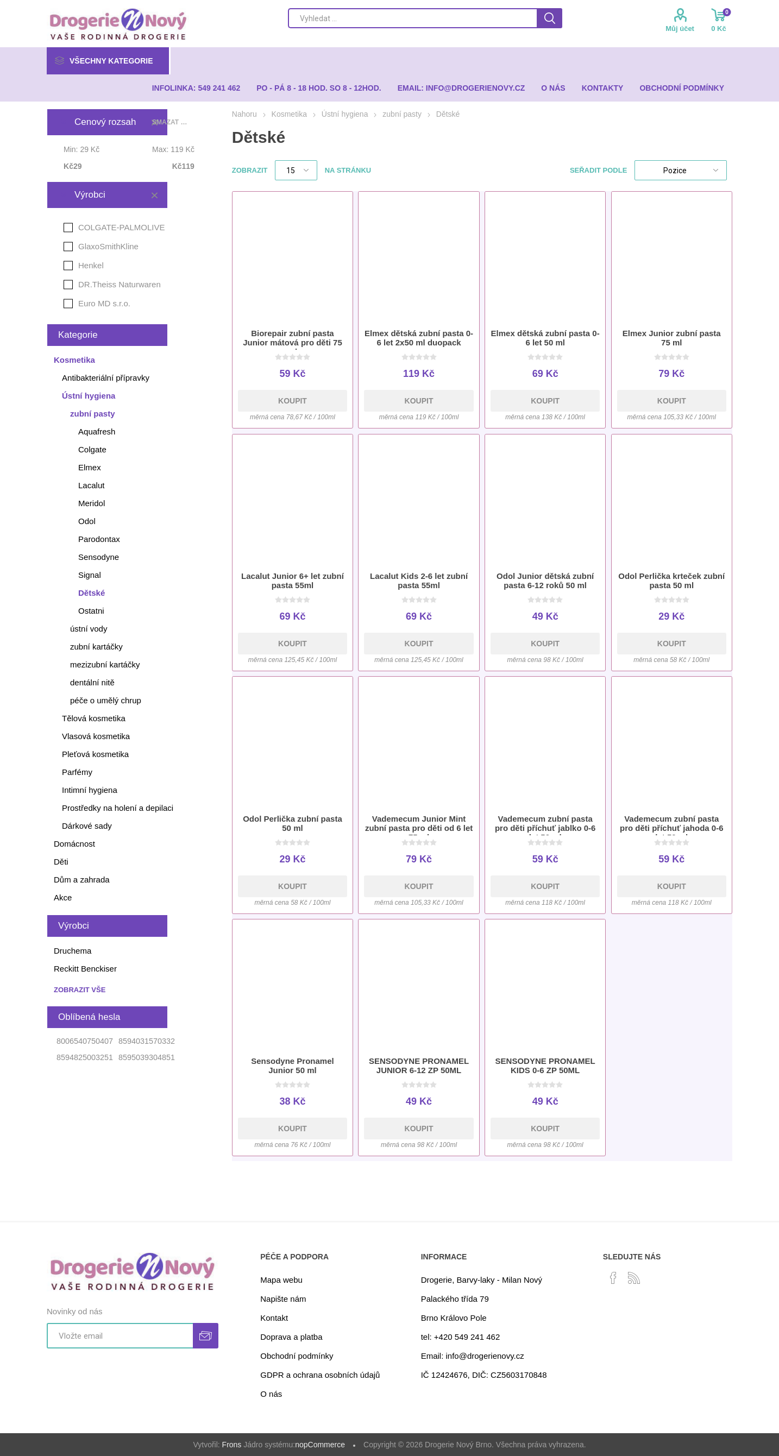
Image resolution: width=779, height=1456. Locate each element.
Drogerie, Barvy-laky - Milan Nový (481, 1279)
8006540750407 (84, 1041)
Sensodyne (98, 557)
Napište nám (283, 1298)
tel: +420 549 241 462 (460, 1336)
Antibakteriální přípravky (105, 377)
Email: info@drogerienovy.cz (472, 1355)
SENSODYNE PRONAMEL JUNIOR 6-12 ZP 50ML (419, 1065)
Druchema (72, 950)
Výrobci (89, 195)
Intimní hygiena (89, 790)
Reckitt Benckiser (85, 968)
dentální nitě (92, 682)
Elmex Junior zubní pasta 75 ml (672, 338)
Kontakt (274, 1317)
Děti (61, 861)
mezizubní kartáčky (105, 664)
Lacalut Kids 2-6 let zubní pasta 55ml (419, 580)
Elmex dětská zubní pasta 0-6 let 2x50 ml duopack (419, 338)
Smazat (154, 195)
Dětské (91, 592)
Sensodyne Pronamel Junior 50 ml (292, 1065)
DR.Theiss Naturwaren (119, 284)
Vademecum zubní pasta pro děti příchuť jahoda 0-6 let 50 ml (672, 828)
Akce (63, 897)
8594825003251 (84, 1057)
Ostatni (91, 610)
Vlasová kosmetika (96, 736)
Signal (89, 574)
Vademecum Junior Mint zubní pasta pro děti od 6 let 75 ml (419, 828)
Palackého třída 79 (455, 1298)
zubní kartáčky (96, 646)
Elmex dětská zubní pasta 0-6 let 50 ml (545, 338)
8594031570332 (146, 1041)
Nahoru (244, 114)
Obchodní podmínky (296, 1355)
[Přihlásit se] (119, 1335)
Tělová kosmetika (93, 718)
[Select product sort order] (680, 170)
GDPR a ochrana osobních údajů (320, 1374)
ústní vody (88, 628)
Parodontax (99, 539)
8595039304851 (146, 1057)
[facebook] (613, 1278)
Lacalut (91, 485)
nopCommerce (320, 1444)
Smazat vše (171, 122)
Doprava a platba (291, 1336)
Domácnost (74, 843)
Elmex (89, 467)
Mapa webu (281, 1279)
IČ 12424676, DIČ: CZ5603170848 (484, 1374)
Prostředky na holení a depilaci (117, 807)
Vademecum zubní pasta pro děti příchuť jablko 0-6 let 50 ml (545, 828)
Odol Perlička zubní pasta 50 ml (292, 823)
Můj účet (679, 28)
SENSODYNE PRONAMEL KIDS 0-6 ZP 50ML (545, 1065)
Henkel (91, 265)
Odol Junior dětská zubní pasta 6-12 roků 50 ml (545, 580)
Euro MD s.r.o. (104, 303)
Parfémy (77, 772)
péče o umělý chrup (105, 700)
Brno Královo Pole (454, 1317)
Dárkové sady (87, 825)
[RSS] (634, 1278)
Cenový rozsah (105, 122)
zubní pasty (92, 413)
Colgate (92, 449)
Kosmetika (74, 359)
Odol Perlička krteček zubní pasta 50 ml (671, 580)
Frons (232, 1444)
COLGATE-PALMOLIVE (121, 227)
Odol (87, 521)
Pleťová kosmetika (95, 754)
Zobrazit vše (79, 990)
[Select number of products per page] (296, 170)
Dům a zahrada (82, 879)
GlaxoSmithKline (108, 246)
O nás (271, 1393)
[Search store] (412, 18)
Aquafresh (96, 431)
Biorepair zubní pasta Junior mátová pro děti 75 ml (292, 342)
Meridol (91, 503)
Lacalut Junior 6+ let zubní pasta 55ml (292, 580)
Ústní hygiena (88, 395)
